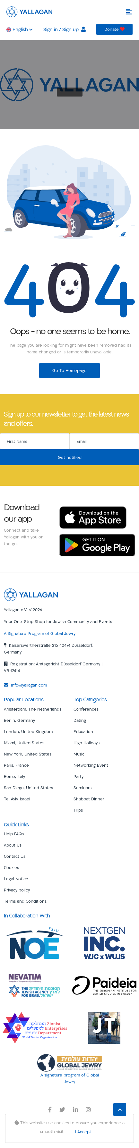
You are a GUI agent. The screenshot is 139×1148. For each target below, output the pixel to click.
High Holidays (87, 742)
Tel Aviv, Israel (17, 798)
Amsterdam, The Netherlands (32, 709)
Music (79, 753)
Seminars (82, 787)
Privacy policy (17, 889)
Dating (80, 720)
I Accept (83, 1131)
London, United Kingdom (28, 731)
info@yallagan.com (25, 685)
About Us (13, 845)
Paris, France (16, 765)
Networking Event (91, 765)
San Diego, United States (28, 787)
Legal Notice (16, 878)
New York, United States (27, 753)
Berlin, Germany (19, 720)
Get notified (70, 457)
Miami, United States (24, 742)
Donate (114, 29)
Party (78, 776)
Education (83, 731)
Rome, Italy (14, 776)
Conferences (86, 709)
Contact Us (14, 856)
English (19, 29)
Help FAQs (14, 833)
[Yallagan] (31, 594)
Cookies (11, 867)
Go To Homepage (69, 370)
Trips (78, 810)
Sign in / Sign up (64, 29)
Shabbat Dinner (89, 798)
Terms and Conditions (25, 901)
